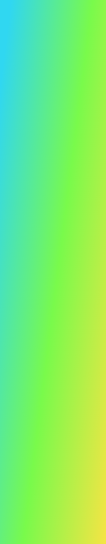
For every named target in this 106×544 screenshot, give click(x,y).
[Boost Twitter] (37, 448)
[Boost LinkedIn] (43, 448)
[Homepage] (17, 444)
